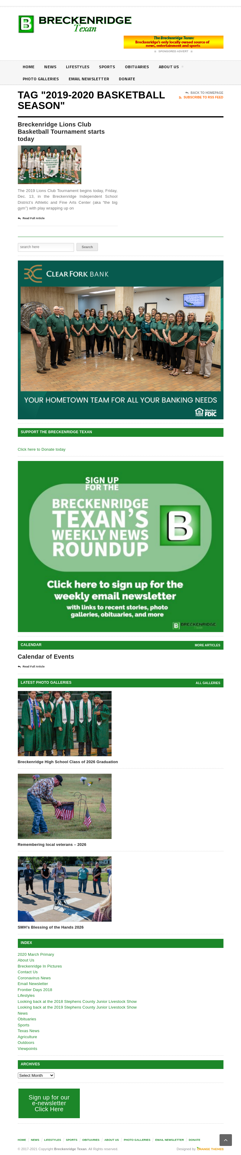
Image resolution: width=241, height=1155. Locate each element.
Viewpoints (27, 1048)
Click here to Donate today (42, 449)
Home (29, 66)
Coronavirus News (34, 978)
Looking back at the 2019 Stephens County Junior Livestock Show (77, 1007)
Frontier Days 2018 (35, 989)
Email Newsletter (89, 78)
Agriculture (27, 1037)
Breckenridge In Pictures (40, 966)
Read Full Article (31, 219)
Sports (107, 66)
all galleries (208, 683)
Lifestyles (77, 66)
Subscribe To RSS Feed (201, 97)
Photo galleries (41, 78)
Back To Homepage (204, 93)
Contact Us (28, 972)
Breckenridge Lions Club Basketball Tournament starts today (61, 131)
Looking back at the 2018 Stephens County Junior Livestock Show (77, 1001)
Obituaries (137, 66)
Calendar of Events (46, 656)
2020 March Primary (36, 954)
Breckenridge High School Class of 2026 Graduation (68, 762)
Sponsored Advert (173, 52)
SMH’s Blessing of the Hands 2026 (51, 927)
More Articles (207, 645)
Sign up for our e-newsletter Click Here (49, 1103)
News (50, 66)
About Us (171, 67)
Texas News (29, 1031)
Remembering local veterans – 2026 (52, 844)
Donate (127, 78)
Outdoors (26, 1042)
